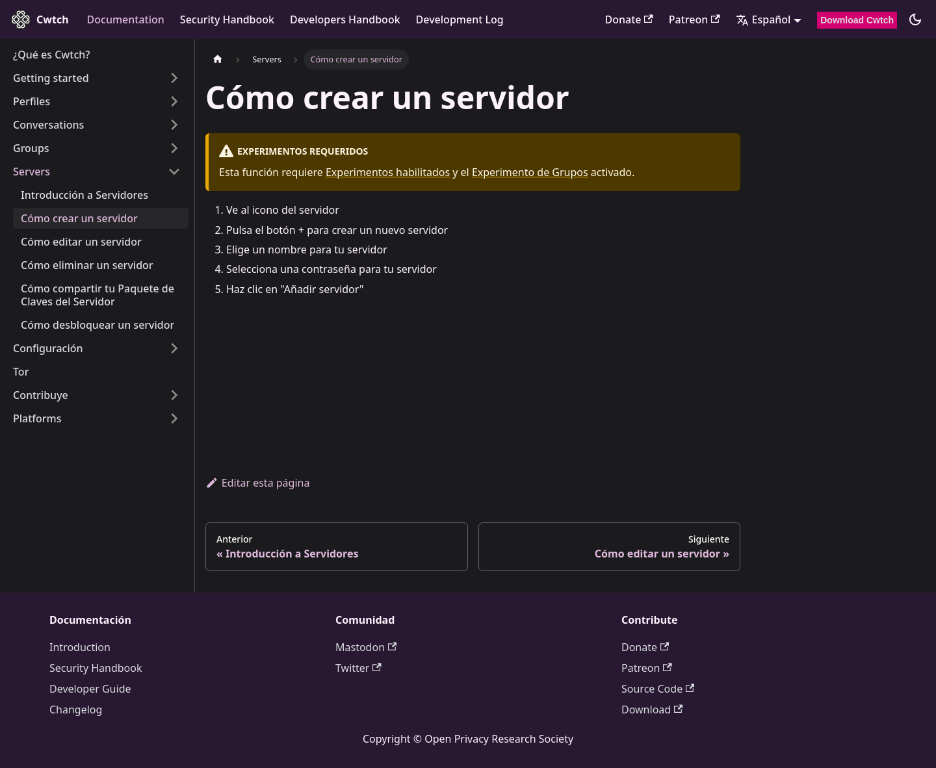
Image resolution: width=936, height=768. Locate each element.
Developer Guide (90, 689)
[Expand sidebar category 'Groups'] (174, 148)
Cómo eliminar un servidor (87, 265)
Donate (628, 19)
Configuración (48, 348)
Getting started (51, 78)
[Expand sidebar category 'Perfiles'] (174, 101)
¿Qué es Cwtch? (51, 54)
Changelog (75, 709)
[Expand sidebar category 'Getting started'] (174, 78)
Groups (31, 148)
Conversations (48, 125)
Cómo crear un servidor (79, 218)
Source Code (657, 689)
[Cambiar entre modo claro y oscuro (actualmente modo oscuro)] (915, 19)
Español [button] (763, 19)
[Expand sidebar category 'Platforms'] (174, 418)
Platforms (37, 418)
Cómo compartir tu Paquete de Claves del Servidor (97, 295)
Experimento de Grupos (530, 172)
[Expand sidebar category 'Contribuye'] (174, 395)
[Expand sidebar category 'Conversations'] (174, 124)
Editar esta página (257, 483)
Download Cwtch (857, 20)
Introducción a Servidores (84, 195)
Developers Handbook (345, 19)
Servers (31, 171)
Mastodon (365, 647)
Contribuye (40, 395)
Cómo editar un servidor (81, 242)
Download (651, 709)
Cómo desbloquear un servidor (97, 325)
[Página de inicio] (217, 59)
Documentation (125, 19)
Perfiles (31, 101)
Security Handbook (227, 19)
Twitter (358, 668)
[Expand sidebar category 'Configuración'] (174, 348)
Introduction (79, 647)
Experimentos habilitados (388, 172)
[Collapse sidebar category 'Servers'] (174, 171)
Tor (21, 372)
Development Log (460, 19)
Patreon (694, 19)
